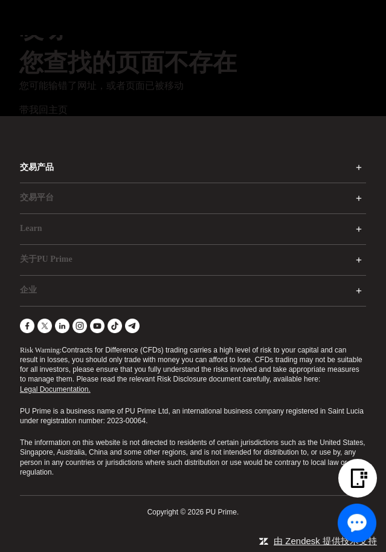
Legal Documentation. (55, 389)
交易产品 (37, 167)
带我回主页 (43, 110)
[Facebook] (27, 326)
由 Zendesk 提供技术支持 (325, 541)
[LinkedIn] (62, 326)
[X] (44, 326)
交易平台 (37, 197)
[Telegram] (132, 326)
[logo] (200, 17)
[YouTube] (97, 326)
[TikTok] (115, 326)
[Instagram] (79, 326)
